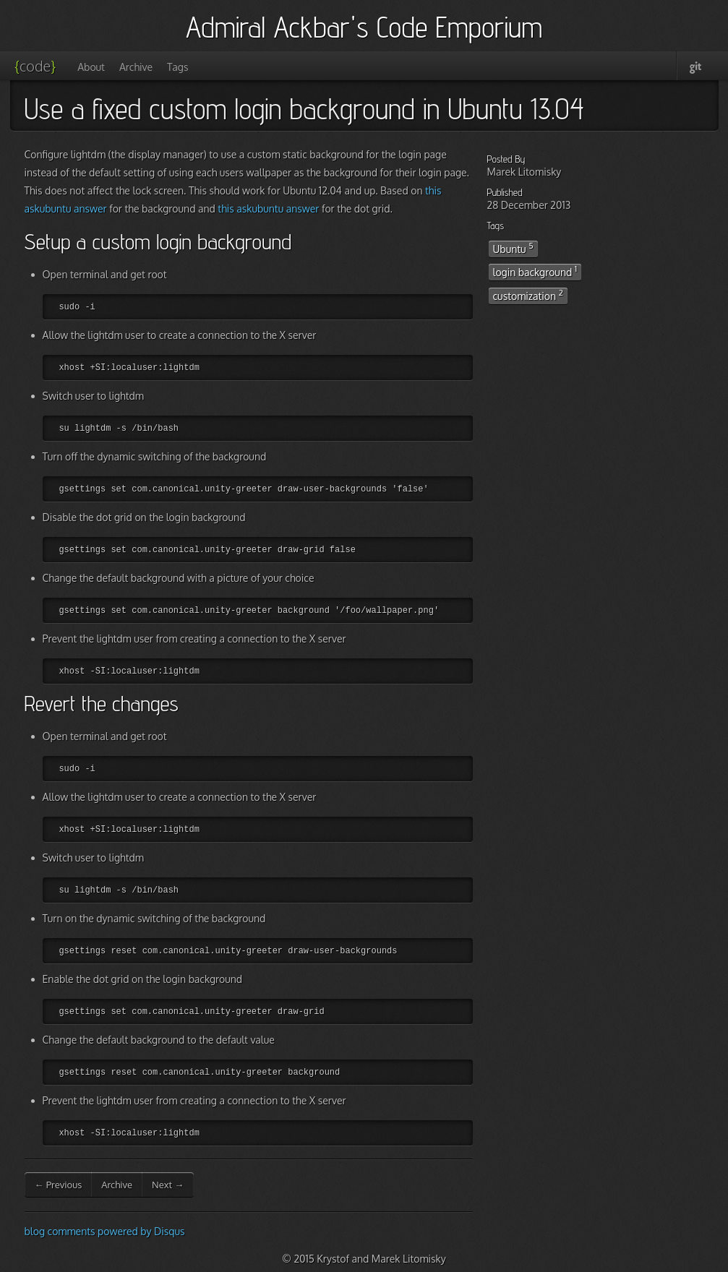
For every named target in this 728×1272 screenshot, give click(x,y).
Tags (177, 67)
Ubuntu (513, 248)
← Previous (58, 1184)
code (35, 65)
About (91, 67)
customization (528, 295)
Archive (136, 67)
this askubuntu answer (268, 208)
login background (535, 271)
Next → (168, 1184)
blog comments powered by (105, 1231)
